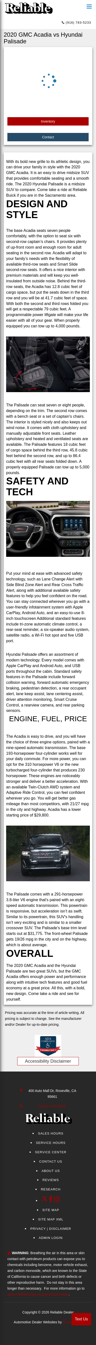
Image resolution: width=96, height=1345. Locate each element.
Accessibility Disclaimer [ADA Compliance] (48, 1061)
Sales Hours (50, 1133)
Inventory (48, 121)
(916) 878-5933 (52, 1106)
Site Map (50, 1210)
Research (51, 1189)
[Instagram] (57, 1200)
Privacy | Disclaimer (50, 1229)
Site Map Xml (51, 1219)
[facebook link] (51, 1200)
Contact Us (50, 1161)
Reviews (51, 1180)
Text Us (81, 1319)
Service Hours (50, 1143)
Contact (48, 137)
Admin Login (51, 1238)
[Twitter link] (45, 1200)
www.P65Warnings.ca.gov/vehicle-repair (38, 1294)
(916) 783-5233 (76, 22)
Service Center (50, 1152)
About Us (51, 1171)
